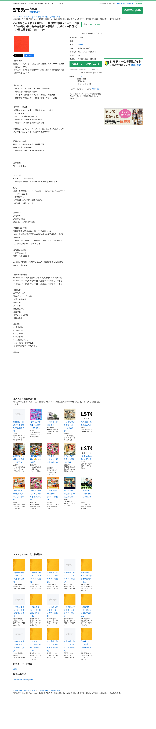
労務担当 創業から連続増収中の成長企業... (19, 420)
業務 (15, 669)
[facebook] (29, 55)
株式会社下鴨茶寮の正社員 (86, 417)
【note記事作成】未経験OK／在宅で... (36, 419)
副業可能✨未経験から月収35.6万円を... (19, 453)
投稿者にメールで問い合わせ (85, 64)
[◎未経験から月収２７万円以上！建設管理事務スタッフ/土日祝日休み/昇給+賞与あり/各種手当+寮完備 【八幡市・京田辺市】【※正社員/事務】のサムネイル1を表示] (21, 44)
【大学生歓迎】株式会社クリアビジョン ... (86, 489)
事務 (33, 17)
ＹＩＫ (79, 76)
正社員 (26, 17)
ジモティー (17, 17)
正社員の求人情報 (20, 679)
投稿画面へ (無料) (132, 10)
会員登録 (139, 3)
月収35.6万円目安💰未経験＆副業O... (36, 453)
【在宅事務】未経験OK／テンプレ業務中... (19, 489)
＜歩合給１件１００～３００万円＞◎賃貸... (19, 571)
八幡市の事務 (55, 17)
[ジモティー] (21, 10)
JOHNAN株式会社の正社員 (86, 451)
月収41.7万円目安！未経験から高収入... (69, 453)
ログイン (130, 3)
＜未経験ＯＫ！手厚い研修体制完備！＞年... (86, 571)
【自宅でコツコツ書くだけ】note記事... (69, 420)
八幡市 (80, 45)
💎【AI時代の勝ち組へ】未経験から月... (69, 487)
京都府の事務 (43, 17)
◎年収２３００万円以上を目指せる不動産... (86, 640)
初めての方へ (121, 3)
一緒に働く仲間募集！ (53, 417)
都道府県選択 (34, 12)
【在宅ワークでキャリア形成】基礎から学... (53, 454)
